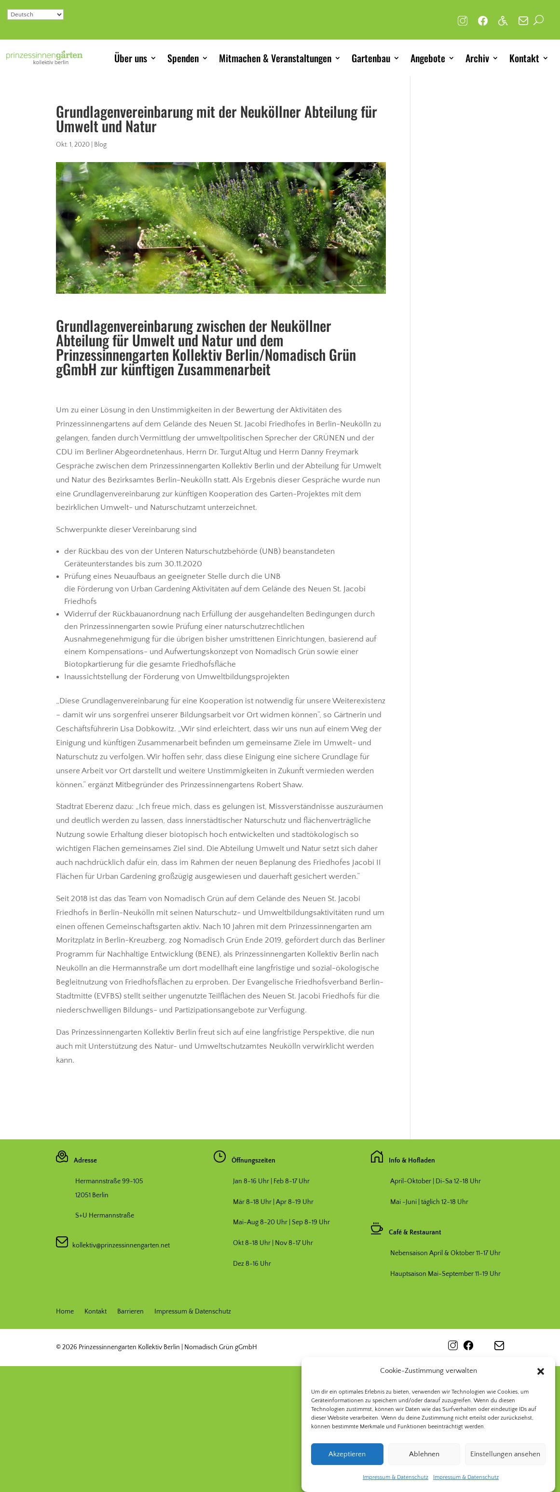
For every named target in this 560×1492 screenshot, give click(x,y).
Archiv (477, 58)
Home (65, 1311)
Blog (100, 145)
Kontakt (524, 58)
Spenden (183, 58)
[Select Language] (35, 14)
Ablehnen (424, 1475)
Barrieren (130, 1311)
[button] (541, 1392)
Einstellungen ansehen (505, 1475)
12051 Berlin (92, 1195)
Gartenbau (371, 58)
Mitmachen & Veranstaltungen (275, 58)
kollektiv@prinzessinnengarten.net (119, 1245)
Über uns (130, 58)
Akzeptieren (347, 1475)
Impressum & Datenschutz (192, 1311)
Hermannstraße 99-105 (109, 1181)
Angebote (427, 58)
